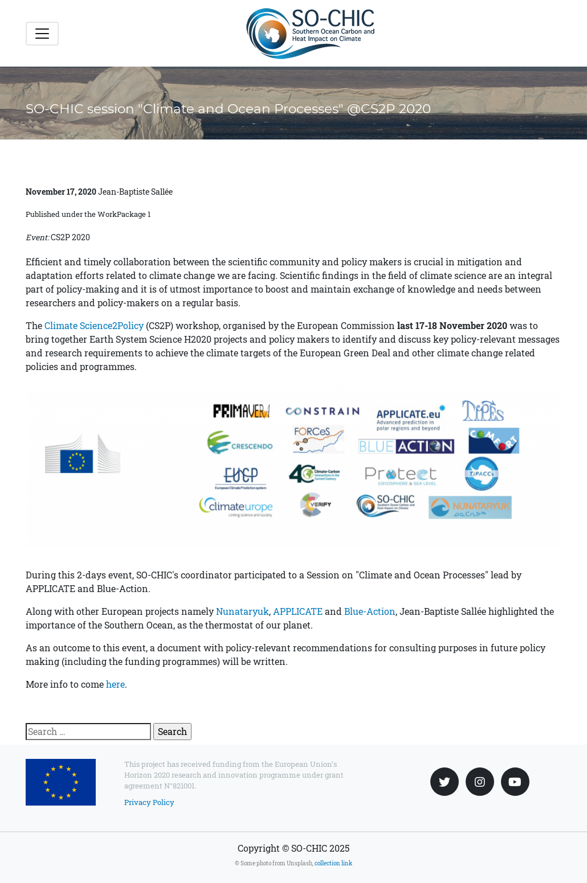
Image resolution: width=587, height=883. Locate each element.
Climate (62, 325)
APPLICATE (298, 611)
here (115, 684)
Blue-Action (370, 611)
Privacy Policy (149, 802)
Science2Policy (112, 325)
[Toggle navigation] (42, 34)
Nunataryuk (242, 611)
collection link (333, 863)
